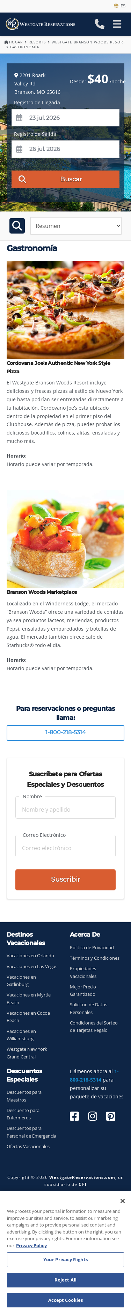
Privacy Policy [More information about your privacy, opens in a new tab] (31, 1246)
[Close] (122, 1202)
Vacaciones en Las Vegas (32, 967)
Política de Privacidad (92, 948)
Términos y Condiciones (94, 958)
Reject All (65, 1281)
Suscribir (65, 879)
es (119, 5)
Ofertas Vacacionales (28, 1146)
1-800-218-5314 (65, 732)
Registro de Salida (35, 134)
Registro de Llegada (37, 102)
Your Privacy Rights (65, 1261)
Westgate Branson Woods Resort (88, 42)
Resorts (37, 42)
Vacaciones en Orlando (30, 956)
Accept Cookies (65, 1301)
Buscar (50, 178)
